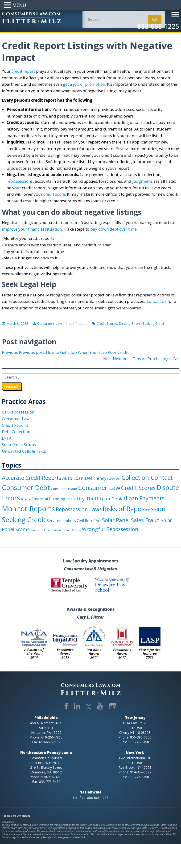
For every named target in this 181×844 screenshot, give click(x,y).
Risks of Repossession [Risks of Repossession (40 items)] (134, 508)
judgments (142, 181)
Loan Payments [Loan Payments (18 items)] (145, 498)
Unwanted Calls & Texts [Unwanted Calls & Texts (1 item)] (66, 530)
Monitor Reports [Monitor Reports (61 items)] (28, 508)
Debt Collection (16, 431)
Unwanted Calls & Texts (24, 451)
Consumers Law (49, 323)
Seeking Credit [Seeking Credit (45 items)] (24, 519)
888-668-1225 (158, 26)
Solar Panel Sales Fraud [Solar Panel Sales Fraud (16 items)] (131, 520)
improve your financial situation (32, 229)
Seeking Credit (153, 323)
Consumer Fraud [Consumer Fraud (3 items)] (64, 488)
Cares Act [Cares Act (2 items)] (113, 479)
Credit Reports (76, 323)
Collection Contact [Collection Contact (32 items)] (147, 477)
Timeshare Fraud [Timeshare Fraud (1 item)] (40, 530)
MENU (19, 5)
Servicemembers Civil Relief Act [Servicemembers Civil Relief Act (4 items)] (74, 520)
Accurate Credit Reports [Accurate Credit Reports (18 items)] (31, 477)
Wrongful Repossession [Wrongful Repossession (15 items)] (110, 529)
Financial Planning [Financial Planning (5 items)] (48, 499)
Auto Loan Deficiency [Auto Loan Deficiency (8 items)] (84, 478)
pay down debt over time (113, 229)
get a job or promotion (84, 84)
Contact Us (157, 301)
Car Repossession (18, 412)
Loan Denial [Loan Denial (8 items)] (112, 499)
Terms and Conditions (16, 815)
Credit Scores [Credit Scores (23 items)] (138, 488)
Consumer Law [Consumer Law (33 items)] (99, 487)
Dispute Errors (130, 323)
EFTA (7, 438)
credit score (54, 194)
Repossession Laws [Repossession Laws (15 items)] (79, 509)
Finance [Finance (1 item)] (26, 499)
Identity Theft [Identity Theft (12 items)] (82, 498)
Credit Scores (107, 323)
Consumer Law (15, 418)
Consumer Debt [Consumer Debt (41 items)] (26, 487)
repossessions (20, 181)
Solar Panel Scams (19, 444)
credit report (23, 71)
